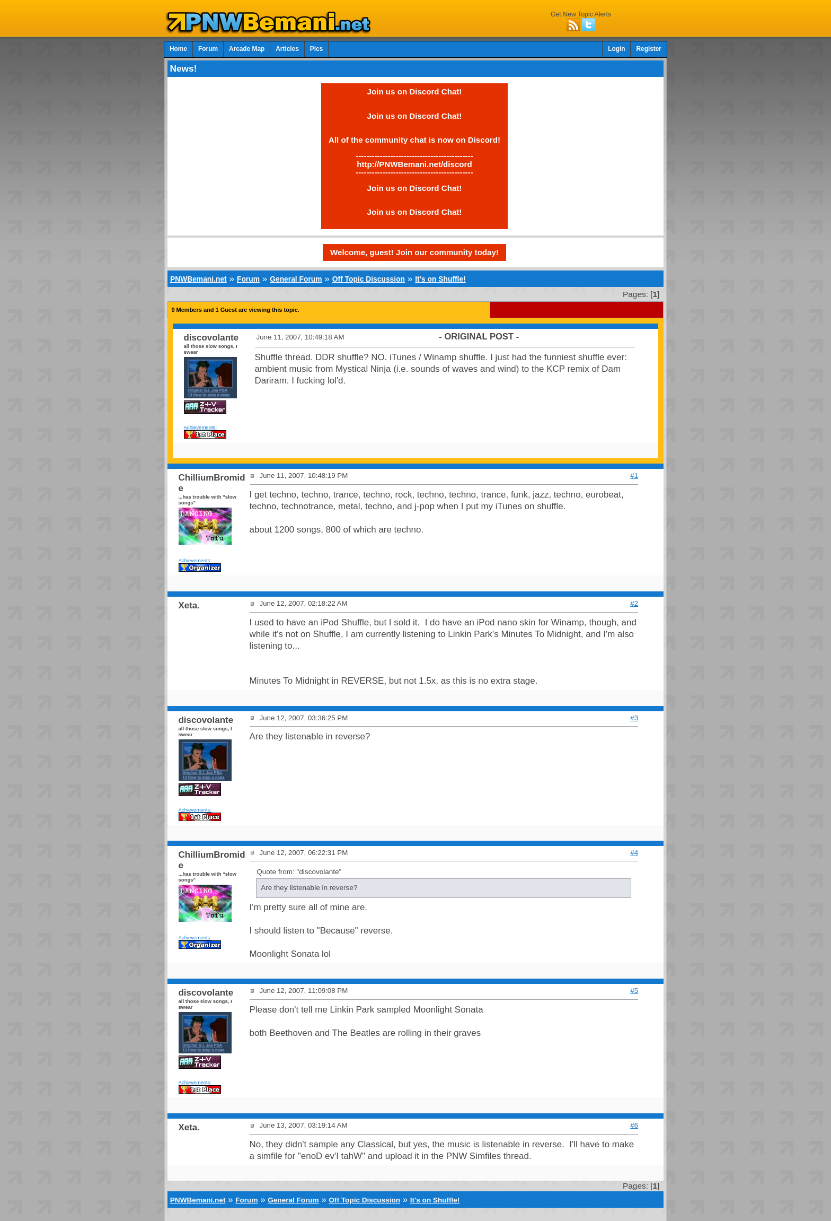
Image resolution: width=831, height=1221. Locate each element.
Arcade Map (246, 49)
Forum (208, 49)
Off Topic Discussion (368, 279)
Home (178, 49)
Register (648, 49)
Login (616, 49)
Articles (287, 49)
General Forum (296, 279)
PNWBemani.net (198, 279)
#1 (634, 475)
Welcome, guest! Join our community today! (414, 252)
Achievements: (200, 427)
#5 (634, 991)
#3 (634, 718)
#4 (634, 853)
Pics (316, 49)
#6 (634, 1125)
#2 (634, 603)
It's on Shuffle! (440, 279)
